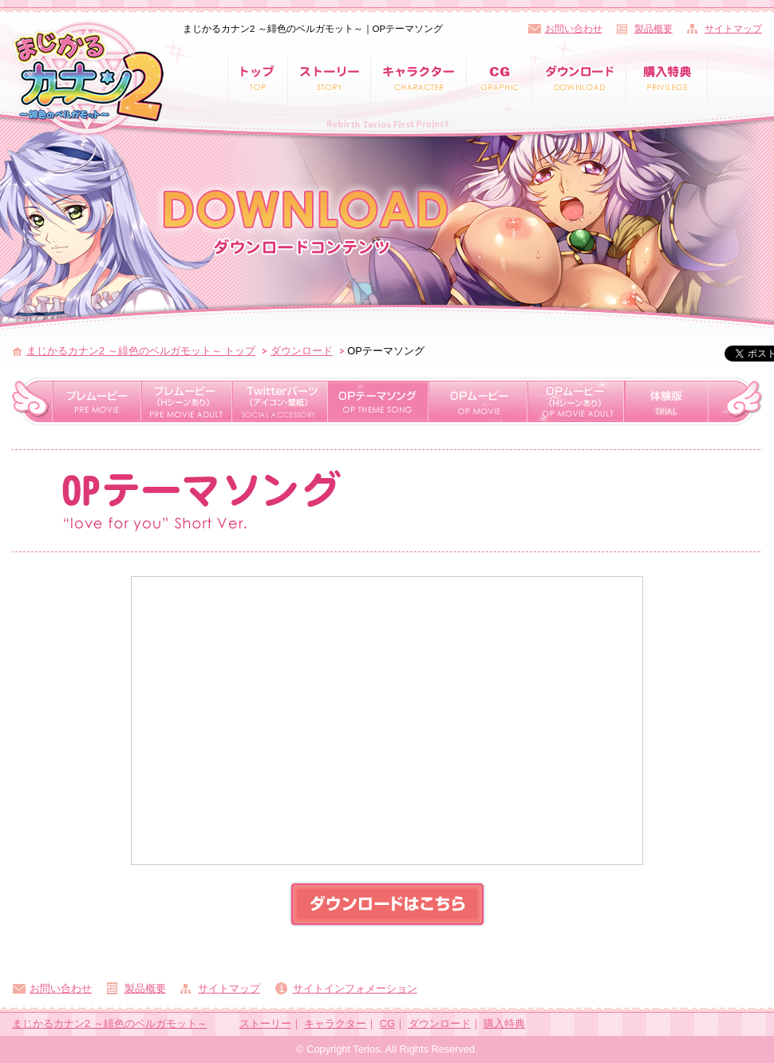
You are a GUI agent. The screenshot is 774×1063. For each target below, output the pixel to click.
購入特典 (504, 1023)
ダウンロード (302, 351)
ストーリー (265, 1023)
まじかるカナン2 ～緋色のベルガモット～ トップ (140, 351)
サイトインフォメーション (355, 988)
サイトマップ (733, 29)
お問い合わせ (573, 29)
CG (387, 1023)
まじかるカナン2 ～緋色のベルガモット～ (109, 1023)
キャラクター (335, 1023)
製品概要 (653, 29)
